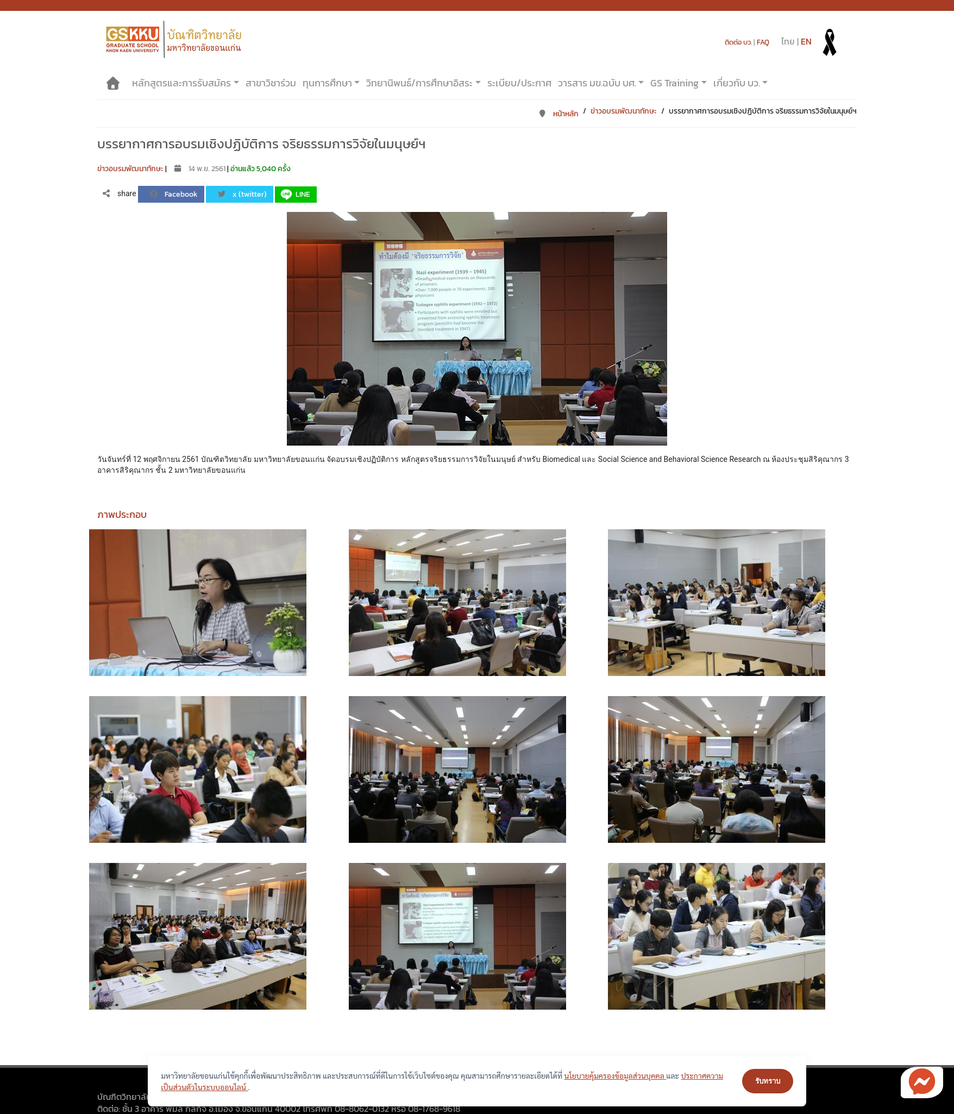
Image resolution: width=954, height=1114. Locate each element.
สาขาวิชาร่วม (271, 83)
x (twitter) (242, 194)
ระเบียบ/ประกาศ (519, 83)
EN (806, 41)
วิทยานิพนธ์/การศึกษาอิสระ (419, 83)
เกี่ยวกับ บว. (736, 83)
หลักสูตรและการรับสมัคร (181, 83)
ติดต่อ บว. (738, 42)
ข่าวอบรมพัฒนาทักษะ (624, 111)
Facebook (173, 194)
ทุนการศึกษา (327, 83)
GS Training (674, 83)
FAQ (763, 42)
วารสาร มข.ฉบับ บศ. (597, 83)
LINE (294, 194)
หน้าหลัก (558, 114)
